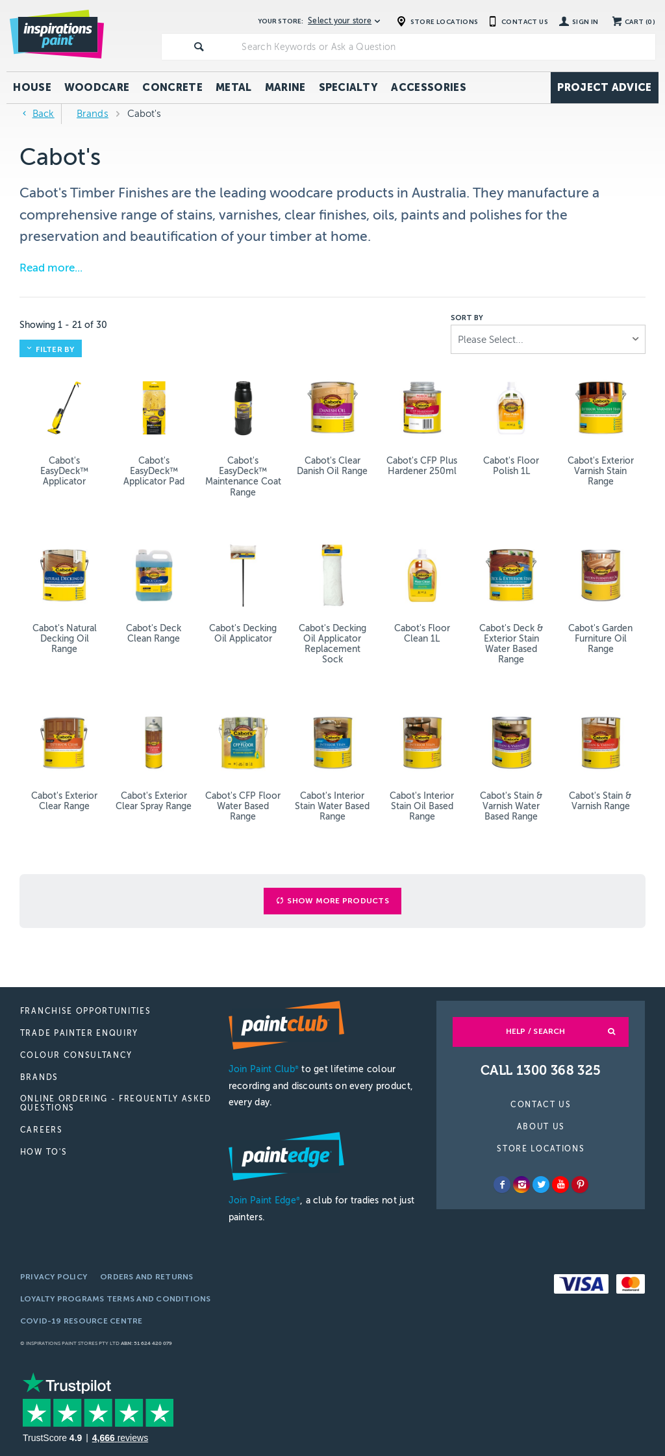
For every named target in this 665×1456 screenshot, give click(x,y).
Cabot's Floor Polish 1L (511, 466)
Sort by (467, 318)
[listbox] (548, 339)
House (32, 87)
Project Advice (604, 87)
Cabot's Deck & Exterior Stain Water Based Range (511, 643)
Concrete (172, 87)
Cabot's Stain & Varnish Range (600, 801)
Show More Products (337, 900)
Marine (285, 87)
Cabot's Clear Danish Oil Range (332, 466)
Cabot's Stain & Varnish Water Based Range (511, 806)
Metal (234, 87)
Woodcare (97, 87)
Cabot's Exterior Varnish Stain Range (601, 471)
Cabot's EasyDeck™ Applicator (64, 471)
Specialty (349, 87)
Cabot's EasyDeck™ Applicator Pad (153, 471)
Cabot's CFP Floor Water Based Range (243, 806)
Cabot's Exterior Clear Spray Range (154, 801)
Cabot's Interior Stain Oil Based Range (422, 806)
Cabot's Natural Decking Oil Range (64, 638)
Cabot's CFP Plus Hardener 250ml (421, 466)
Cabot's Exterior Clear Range (64, 801)
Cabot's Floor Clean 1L (422, 633)
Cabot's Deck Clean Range (153, 633)
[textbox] (445, 46)
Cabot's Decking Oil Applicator (243, 633)
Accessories (428, 87)
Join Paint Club (264, 1069)
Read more (47, 268)
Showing (63, 325)
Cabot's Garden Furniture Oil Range (600, 638)
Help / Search (536, 1031)
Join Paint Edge (264, 1200)
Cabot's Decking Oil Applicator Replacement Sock (332, 643)
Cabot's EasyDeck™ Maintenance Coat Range (243, 476)
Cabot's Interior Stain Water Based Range (332, 806)
